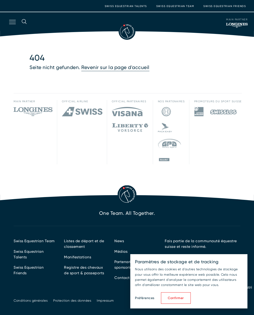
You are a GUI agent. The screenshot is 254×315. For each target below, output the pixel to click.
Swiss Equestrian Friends (224, 6)
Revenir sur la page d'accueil (115, 67)
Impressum (105, 300)
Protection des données (72, 300)
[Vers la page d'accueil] (127, 31)
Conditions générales (31, 300)
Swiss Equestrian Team (175, 6)
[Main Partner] (237, 25)
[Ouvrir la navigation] (12, 28)
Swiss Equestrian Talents (126, 6)
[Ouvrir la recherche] (24, 28)
